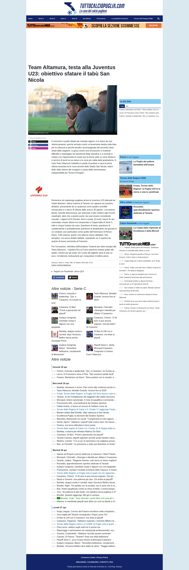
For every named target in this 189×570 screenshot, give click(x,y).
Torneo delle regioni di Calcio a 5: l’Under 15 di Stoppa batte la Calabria (90, 428)
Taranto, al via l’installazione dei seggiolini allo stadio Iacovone (86, 397)
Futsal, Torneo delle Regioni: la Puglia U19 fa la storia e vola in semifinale (91, 394)
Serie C (61, 263)
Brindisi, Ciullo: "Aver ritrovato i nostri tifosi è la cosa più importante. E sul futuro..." (97, 498)
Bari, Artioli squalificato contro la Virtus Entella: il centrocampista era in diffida (92, 489)
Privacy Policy (102, 557)
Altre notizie (126, 202)
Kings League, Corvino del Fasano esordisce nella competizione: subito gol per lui (95, 511)
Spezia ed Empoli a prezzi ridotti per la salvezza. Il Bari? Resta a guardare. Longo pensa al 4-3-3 (102, 454)
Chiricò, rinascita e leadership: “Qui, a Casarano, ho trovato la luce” (88, 371)
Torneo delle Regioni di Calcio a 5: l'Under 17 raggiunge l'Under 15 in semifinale (94, 409)
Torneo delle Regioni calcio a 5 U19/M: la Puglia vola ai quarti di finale (89, 524)
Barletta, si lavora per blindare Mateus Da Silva (79, 431)
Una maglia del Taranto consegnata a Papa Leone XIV (82, 514)
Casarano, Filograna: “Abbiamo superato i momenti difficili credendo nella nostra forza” (97, 521)
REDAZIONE (81, 562)
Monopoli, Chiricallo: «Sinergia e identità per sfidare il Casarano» (105, 310)
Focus (123, 157)
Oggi (122, 106)
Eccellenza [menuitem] (87, 18)
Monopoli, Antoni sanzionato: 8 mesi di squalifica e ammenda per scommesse (93, 400)
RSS (111, 562)
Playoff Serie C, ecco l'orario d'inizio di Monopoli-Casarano (84, 540)
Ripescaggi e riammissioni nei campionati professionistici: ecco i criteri (89, 530)
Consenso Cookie (88, 557)
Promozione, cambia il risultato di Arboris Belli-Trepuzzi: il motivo (87, 470)
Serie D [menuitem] (74, 18)
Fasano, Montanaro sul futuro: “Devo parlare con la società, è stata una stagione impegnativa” (100, 377)
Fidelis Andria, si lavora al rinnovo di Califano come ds (82, 406)
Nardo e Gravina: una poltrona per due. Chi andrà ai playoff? (85, 479)
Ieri (127, 106)
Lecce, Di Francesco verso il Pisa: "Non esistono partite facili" (85, 374)
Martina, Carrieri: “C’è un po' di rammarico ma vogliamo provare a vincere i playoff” (95, 441)
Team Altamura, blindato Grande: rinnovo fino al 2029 (105, 296)
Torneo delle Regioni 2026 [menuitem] (143, 18)
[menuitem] (158, 19)
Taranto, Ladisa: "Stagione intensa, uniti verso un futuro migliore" (87, 460)
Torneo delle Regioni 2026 (133, 178)
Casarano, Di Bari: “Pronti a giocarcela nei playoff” (70, 310)
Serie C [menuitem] (63, 18)
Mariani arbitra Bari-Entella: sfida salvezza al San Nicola (83, 412)
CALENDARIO (92, 562)
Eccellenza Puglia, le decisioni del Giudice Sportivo (80, 416)
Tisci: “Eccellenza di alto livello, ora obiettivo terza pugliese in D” (86, 492)
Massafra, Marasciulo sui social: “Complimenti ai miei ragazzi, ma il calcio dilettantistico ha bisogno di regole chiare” (110, 419)
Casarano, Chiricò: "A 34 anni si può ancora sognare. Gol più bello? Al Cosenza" (94, 476)
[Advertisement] (140, 80)
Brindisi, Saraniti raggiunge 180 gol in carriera (78, 495)
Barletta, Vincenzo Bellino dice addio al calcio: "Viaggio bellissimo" (88, 546)
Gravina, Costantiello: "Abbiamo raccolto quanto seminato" (84, 533)
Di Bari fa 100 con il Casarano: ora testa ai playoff (104, 334)
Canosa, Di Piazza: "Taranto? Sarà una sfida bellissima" (83, 537)
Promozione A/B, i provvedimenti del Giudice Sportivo (82, 403)
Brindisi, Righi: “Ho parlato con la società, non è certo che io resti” (87, 486)
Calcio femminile (128, 223)
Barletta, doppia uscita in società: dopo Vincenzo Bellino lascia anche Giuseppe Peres (97, 482)
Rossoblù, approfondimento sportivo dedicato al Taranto (83, 463)
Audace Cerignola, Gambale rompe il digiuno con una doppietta (86, 467)
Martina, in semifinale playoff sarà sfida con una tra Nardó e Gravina (88, 501)
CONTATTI (104, 562)
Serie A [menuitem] (41, 18)
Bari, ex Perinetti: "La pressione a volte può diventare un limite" (86, 444)
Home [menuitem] (30, 18)
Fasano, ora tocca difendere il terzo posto (76, 425)
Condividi (58, 277)
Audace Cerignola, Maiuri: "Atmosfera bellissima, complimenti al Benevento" (92, 543)
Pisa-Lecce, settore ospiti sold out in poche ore (78, 527)
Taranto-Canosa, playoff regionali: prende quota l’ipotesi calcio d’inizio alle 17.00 (94, 438)
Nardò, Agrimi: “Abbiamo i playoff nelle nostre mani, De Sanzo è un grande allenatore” (97, 422)
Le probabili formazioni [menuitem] (119, 18)
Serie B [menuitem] (52, 18)
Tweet (73, 277)
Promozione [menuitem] (101, 18)
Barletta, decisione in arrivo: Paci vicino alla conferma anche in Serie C (90, 387)
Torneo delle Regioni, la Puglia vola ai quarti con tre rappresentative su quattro (93, 473)
